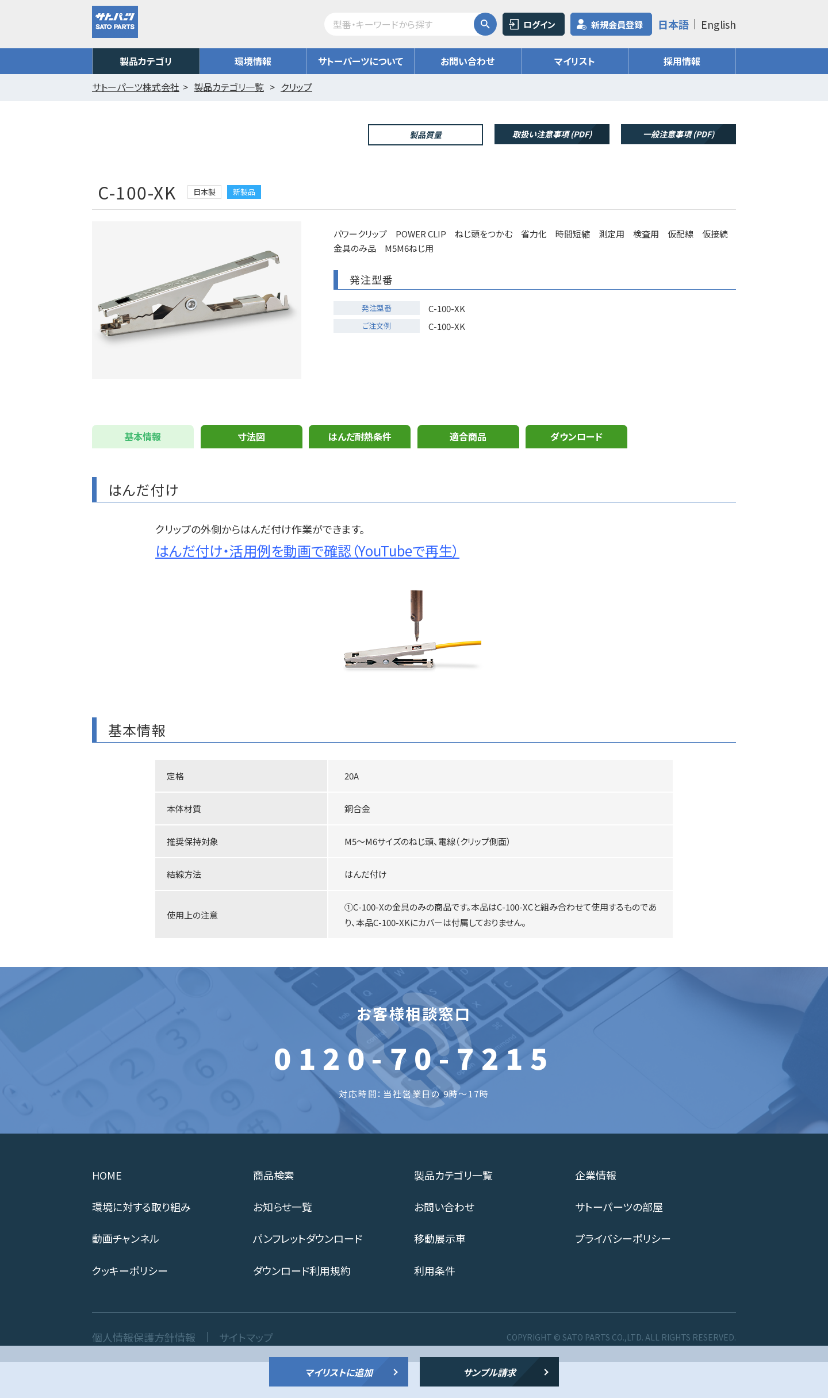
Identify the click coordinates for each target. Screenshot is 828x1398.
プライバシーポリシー (623, 1274)
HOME (107, 1211)
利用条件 (434, 1306)
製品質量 (425, 134)
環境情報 (253, 61)
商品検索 (273, 1211)
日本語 (673, 24)
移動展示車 (440, 1274)
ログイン (539, 24)
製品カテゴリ (146, 61)
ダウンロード (576, 472)
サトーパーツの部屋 (619, 1242)
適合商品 (468, 472)
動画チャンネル (125, 1274)
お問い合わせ (467, 61)
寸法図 (251, 472)
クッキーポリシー (130, 1306)
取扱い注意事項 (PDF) (552, 134)
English (718, 24)
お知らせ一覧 (282, 1242)
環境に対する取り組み (141, 1242)
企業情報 (595, 1211)
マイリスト (574, 61)
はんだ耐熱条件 (360, 472)
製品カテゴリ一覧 (453, 1211)
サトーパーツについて (360, 61)
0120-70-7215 (414, 1093)
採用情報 (682, 61)
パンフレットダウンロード (307, 1274)
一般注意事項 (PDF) (678, 134)
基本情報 (142, 472)
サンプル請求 (489, 1372)
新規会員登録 (617, 24)
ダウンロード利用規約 (302, 1306)
